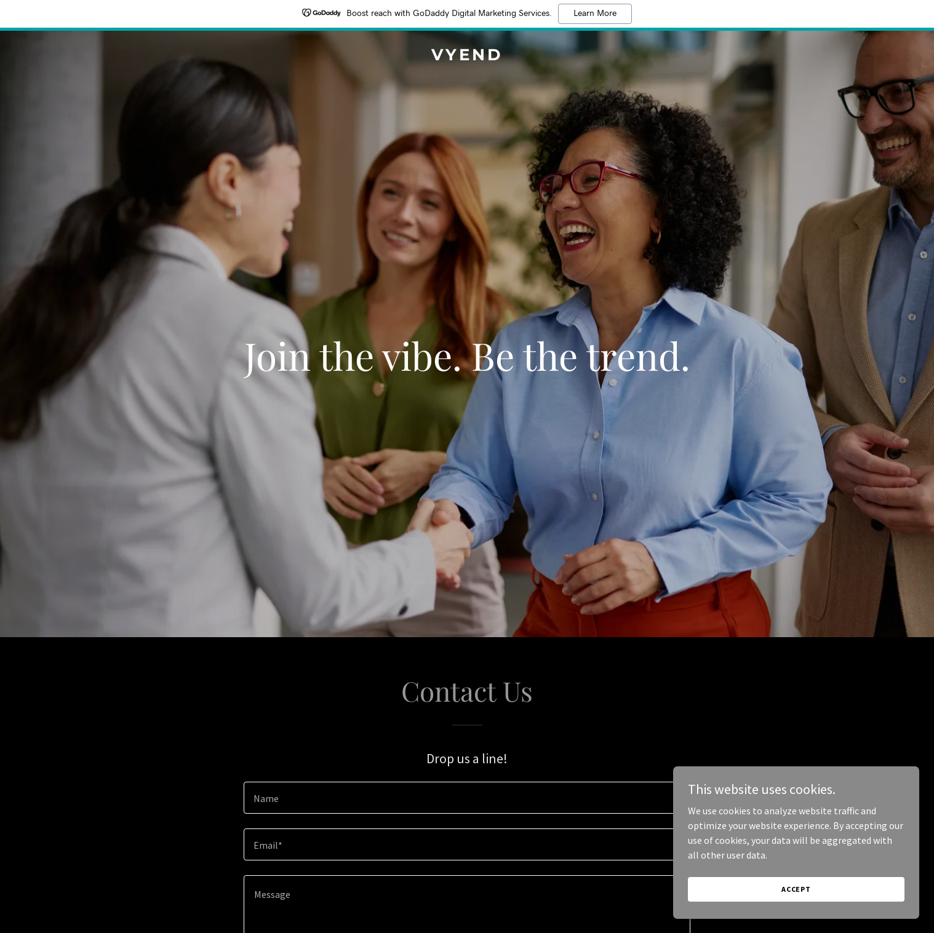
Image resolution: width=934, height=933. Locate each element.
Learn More (595, 13)
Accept (796, 889)
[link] (467, 56)
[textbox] (467, 798)
